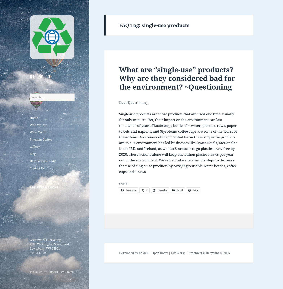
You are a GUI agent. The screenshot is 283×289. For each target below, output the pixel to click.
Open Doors (160, 253)
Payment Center (41, 139)
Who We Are (38, 125)
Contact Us (37, 168)
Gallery (35, 147)
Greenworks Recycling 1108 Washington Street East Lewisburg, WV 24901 (49, 244)
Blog (33, 154)
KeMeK (144, 253)
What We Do (38, 132)
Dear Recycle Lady (43, 161)
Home (34, 118)
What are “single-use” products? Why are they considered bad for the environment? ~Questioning (177, 78)
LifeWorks (178, 253)
